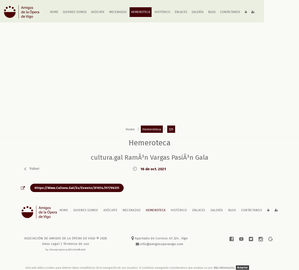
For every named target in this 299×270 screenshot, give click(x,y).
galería (198, 12)
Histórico (162, 12)
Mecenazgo (118, 12)
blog (212, 12)
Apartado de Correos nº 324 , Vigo (159, 238)
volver (34, 168)
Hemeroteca (140, 12)
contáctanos (230, 12)
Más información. (225, 267)
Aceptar (242, 267)
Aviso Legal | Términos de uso (65, 244)
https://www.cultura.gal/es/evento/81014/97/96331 (77, 188)
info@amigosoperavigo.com (161, 244)
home (54, 12)
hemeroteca (151, 129)
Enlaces (181, 12)
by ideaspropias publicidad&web (66, 249)
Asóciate (98, 12)
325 (171, 129)
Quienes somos (75, 12)
